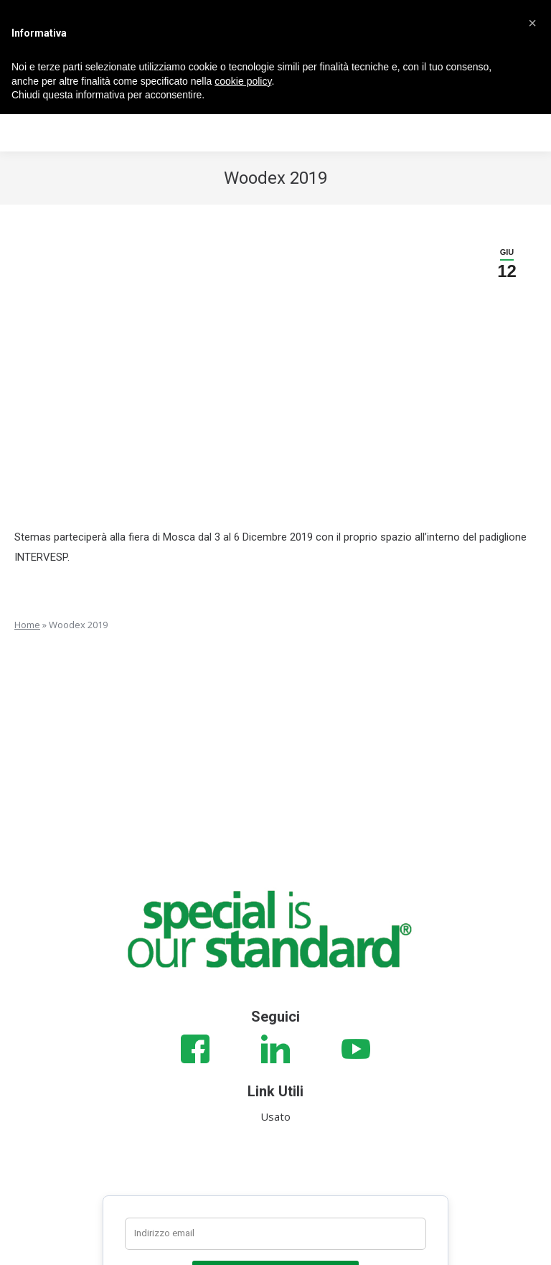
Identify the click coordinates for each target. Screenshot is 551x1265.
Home (27, 624)
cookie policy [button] (243, 81)
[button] (532, 22)
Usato (275, 1116)
